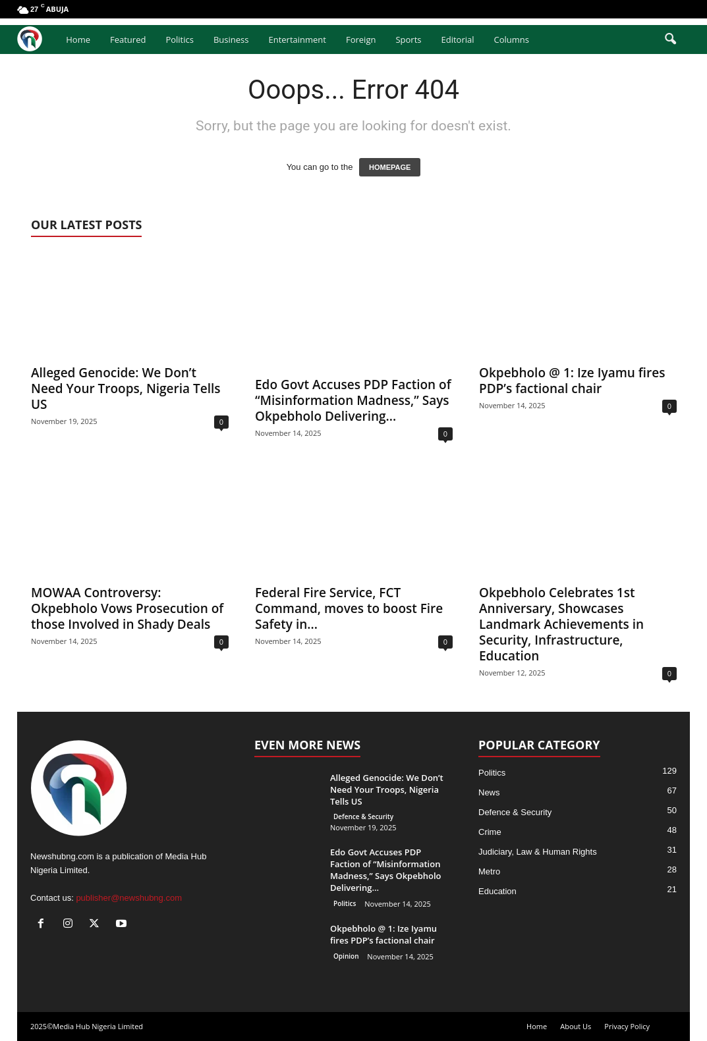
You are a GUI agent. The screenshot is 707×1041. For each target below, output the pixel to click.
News (489, 792)
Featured (128, 39)
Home (78, 39)
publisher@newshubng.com (129, 898)
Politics (179, 39)
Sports (408, 39)
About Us (575, 1026)
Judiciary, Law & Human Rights (537, 852)
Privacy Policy (627, 1026)
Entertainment (297, 39)
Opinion (345, 956)
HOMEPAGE (389, 167)
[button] (670, 39)
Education (497, 891)
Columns (511, 39)
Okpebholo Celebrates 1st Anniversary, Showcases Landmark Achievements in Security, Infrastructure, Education (561, 624)
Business (231, 39)
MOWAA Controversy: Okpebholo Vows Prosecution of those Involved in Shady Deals (127, 608)
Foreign (361, 39)
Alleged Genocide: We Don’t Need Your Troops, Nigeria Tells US (126, 388)
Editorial (457, 39)
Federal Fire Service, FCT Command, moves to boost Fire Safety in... (349, 608)
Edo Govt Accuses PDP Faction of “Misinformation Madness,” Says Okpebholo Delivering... (353, 400)
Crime (489, 832)
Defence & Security (363, 816)
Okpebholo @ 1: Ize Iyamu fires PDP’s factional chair (572, 380)
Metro (489, 871)
